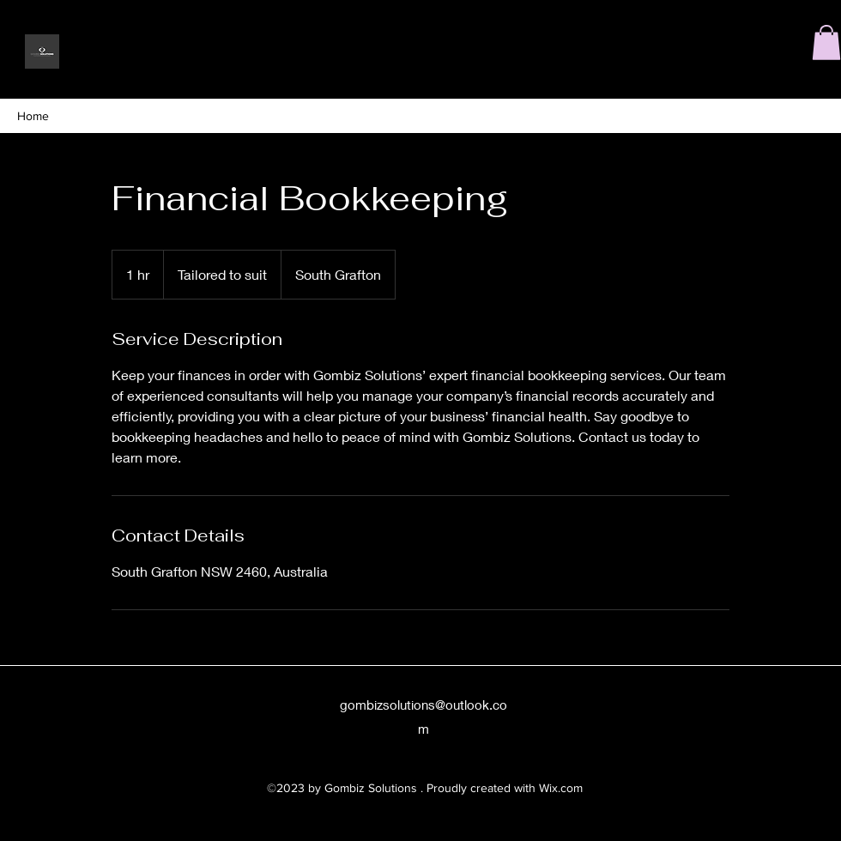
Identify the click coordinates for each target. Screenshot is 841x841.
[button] (826, 42)
